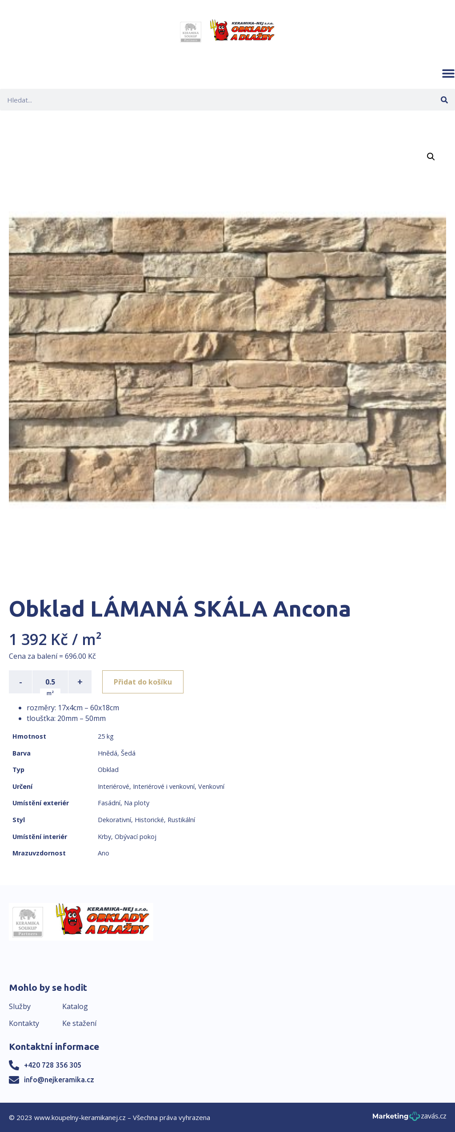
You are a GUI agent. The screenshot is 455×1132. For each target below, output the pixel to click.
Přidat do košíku (143, 682)
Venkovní (211, 786)
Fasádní (109, 803)
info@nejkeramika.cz (59, 1080)
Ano (103, 853)
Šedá (128, 753)
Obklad (108, 769)
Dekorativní (114, 819)
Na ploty (136, 803)
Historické (149, 819)
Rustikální (181, 819)
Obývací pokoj (135, 836)
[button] (448, 73)
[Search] (444, 100)
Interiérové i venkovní (164, 786)
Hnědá (107, 753)
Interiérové (113, 786)
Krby (104, 836)
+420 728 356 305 (52, 1065)
